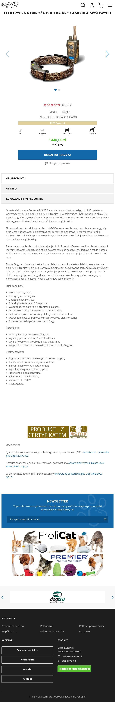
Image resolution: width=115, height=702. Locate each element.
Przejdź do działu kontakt (74, 669)
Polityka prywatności (91, 626)
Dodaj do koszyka (57, 155)
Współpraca (8, 631)
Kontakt (27, 678)
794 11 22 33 (69, 661)
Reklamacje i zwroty (52, 631)
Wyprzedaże (27, 659)
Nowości (27, 669)
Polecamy (46, 626)
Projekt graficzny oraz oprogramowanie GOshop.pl (57, 696)
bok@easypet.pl (72, 656)
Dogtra (66, 112)
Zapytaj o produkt (60, 163)
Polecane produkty (27, 650)
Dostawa (84, 631)
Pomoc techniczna (12, 626)
